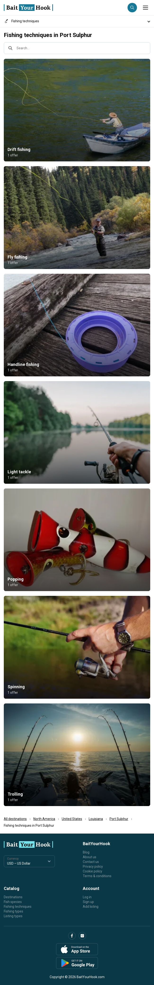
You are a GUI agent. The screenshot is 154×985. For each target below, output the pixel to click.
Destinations (13, 897)
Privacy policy (93, 866)
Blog (86, 852)
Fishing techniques (17, 906)
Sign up (88, 902)
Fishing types (13, 911)
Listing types (13, 916)
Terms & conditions (97, 876)
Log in (87, 897)
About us (89, 857)
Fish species (13, 902)
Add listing (90, 906)
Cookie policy (92, 871)
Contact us (91, 862)
